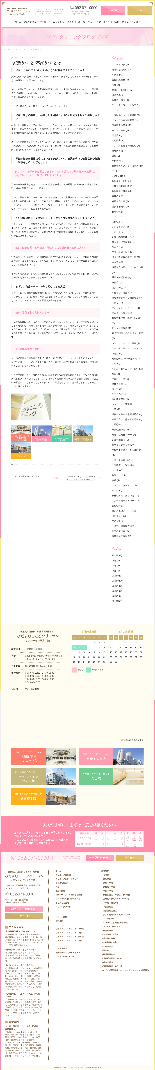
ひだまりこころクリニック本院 (69, 933)
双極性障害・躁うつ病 (125, 495)
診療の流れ (60, 891)
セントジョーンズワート (126, 308)
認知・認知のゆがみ (123, 237)
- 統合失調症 (107, 962)
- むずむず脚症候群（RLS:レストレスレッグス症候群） (125, 970)
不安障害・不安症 (123, 465)
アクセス (139, 10)
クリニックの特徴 (63, 875)
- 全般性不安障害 (109, 942)
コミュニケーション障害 (126, 343)
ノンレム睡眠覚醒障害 (125, 120)
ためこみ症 (119, 394)
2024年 (115, 576)
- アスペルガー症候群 (110, 926)
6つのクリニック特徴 (35, 22)
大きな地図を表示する (133, 740)
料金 (99, 22)
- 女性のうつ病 (108, 887)
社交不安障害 (120, 531)
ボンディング (120, 64)
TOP (5, 49)
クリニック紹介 (56, 22)
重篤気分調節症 (121, 277)
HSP (116, 409)
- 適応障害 (106, 879)
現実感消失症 (120, 206)
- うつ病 (105, 875)
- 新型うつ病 (107, 883)
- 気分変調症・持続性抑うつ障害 (115, 895)
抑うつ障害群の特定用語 (126, 257)
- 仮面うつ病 (107, 891)
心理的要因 (119, 151)
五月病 (117, 135)
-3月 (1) (116, 571)
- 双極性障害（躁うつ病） (112, 966)
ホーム (18, 22)
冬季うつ (118, 364)
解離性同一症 (120, 201)
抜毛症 (117, 389)
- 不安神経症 (107, 907)
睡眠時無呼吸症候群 (123, 191)
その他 (117, 490)
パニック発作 (120, 130)
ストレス (118, 216)
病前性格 (118, 222)
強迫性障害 (119, 506)
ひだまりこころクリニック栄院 (69, 940)
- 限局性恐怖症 (108, 954)
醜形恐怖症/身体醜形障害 (126, 358)
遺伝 (116, 156)
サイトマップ (61, 948)
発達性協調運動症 (122, 69)
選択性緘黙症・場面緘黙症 (127, 414)
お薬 (116, 480)
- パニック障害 (108, 919)
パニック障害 (121, 460)
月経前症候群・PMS (124, 435)
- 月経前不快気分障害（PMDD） (115, 899)
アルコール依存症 (122, 313)
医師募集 (59, 921)
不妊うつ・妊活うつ (123, 293)
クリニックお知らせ (124, 485)
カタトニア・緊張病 (123, 404)
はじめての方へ (86, 22)
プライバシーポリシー (65, 956)
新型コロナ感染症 (123, 445)
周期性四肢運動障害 (123, 186)
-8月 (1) (116, 560)
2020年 (115, 596)
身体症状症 (119, 282)
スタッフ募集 (61, 917)
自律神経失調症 (121, 536)
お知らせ (119, 475)
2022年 (115, 586)
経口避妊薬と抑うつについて (28, 476)
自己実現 (118, 95)
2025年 (115, 555)
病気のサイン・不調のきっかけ (69, 895)
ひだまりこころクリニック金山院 (70, 937)
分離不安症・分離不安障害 (127, 419)
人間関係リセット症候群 (126, 115)
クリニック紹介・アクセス (67, 879)
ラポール (118, 232)
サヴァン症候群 (121, 328)
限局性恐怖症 (120, 430)
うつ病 (84, 93)
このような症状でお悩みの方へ (69, 899)
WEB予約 (113, 10)
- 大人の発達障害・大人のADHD (115, 915)
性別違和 (118, 161)
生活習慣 (118, 521)
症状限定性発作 (121, 125)
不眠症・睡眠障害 (123, 526)
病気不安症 (119, 288)
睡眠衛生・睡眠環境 (123, 181)
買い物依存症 (120, 399)
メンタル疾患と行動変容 (126, 146)
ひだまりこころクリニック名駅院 (70, 929)
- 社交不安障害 (108, 938)
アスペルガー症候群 (123, 252)
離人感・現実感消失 (123, 242)
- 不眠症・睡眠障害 (109, 903)
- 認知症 (105, 950)
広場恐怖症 (119, 424)
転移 (116, 85)
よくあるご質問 (111, 22)
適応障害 (118, 140)
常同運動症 (119, 74)
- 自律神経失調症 (109, 911)
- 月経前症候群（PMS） (112, 958)
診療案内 (71, 22)
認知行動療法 (120, 440)
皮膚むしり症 (120, 379)
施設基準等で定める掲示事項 (68, 953)
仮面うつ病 (119, 247)
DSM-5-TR (119, 176)
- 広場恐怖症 (107, 946)
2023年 (115, 581)
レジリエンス (120, 227)
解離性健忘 (119, 211)
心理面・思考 (120, 100)
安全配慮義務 (120, 80)
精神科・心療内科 (122, 90)
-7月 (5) (116, 565)
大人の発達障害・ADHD (126, 500)
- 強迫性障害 (107, 930)
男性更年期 (119, 384)
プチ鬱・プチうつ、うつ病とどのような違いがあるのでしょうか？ (81, 479)
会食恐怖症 (119, 262)
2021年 (115, 591)
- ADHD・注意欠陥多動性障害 (114, 923)
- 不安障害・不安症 (109, 934)
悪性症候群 (119, 196)
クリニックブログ (131, 22)
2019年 (115, 601)
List (56, 477)
